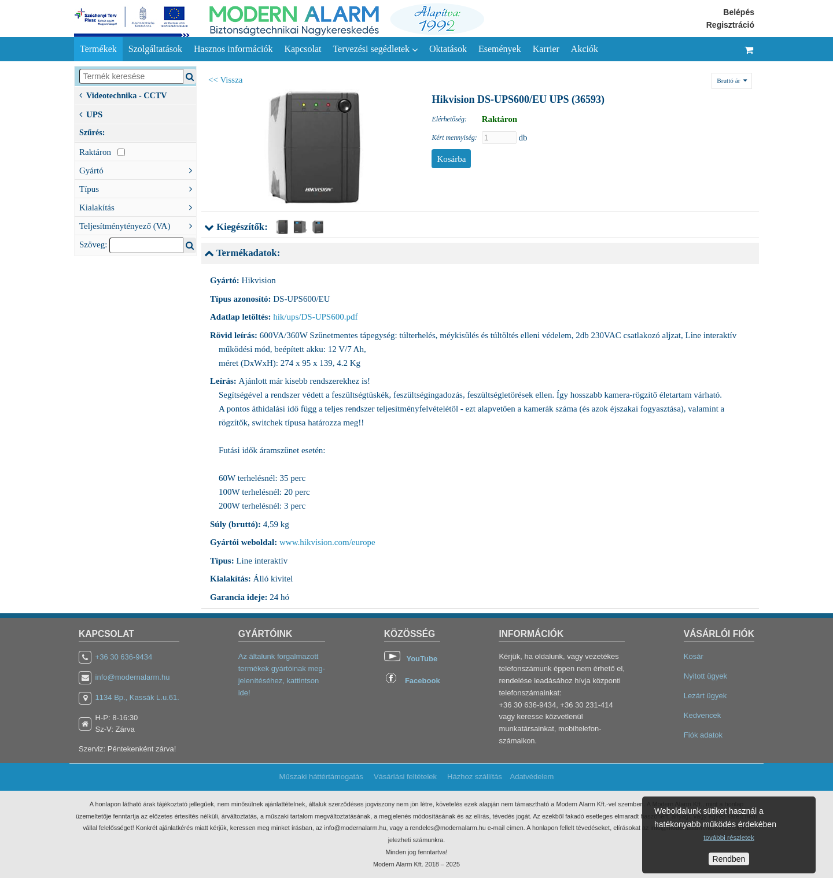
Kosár (693, 656)
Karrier (546, 49)
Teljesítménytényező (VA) (137, 225)
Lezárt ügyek (705, 695)
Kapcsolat (302, 49)
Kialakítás (137, 206)
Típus (137, 188)
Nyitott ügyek (705, 676)
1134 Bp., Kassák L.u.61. (137, 697)
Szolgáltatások (155, 49)
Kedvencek (702, 715)
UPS (90, 113)
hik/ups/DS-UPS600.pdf (315, 316)
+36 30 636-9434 (124, 657)
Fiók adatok (703, 735)
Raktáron (102, 152)
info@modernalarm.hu (132, 677)
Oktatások (448, 49)
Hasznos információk (233, 49)
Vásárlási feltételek (405, 776)
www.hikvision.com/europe (327, 542)
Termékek (98, 49)
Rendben (729, 859)
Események (499, 49)
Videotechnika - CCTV (123, 94)
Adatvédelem (532, 776)
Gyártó (137, 169)
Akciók (584, 49)
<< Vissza (225, 79)
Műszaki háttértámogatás (321, 776)
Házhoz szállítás (474, 776)
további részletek (728, 837)
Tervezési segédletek (375, 49)
